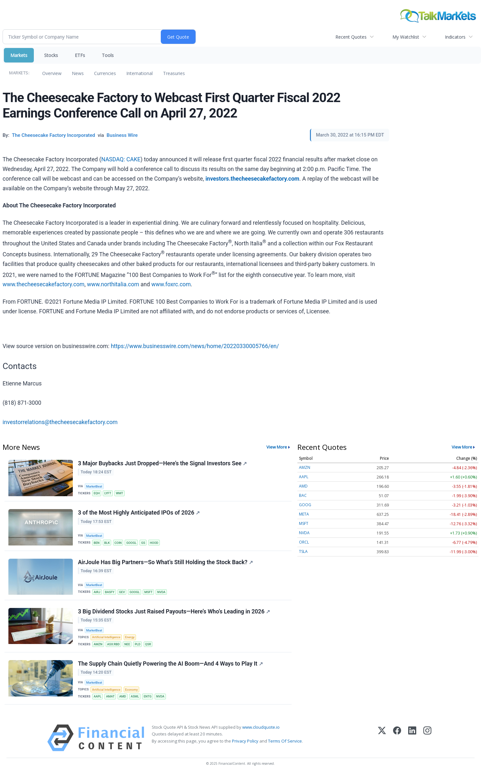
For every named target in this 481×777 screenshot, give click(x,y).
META (304, 514)
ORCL (304, 542)
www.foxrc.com (171, 284)
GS (143, 543)
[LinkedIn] (412, 739)
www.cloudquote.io (261, 728)
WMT (119, 493)
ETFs (80, 55)
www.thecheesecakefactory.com (43, 284)
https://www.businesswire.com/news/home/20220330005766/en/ (195, 346)
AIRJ (97, 592)
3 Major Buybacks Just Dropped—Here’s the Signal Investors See (162, 463)
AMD (123, 697)
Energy (130, 638)
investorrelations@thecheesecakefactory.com (60, 422)
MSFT (149, 592)
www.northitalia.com (113, 284)
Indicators (455, 37)
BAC (303, 495)
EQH (97, 493)
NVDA (162, 592)
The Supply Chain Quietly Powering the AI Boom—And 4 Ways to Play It (170, 664)
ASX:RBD (113, 645)
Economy (131, 690)
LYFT (108, 493)
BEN (97, 543)
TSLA (303, 551)
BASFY (109, 592)
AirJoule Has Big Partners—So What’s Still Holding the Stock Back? (165, 562)
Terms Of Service (285, 741)
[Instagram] (427, 739)
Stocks (51, 55)
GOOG (305, 504)
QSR (148, 645)
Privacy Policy (245, 741)
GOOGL (132, 543)
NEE (127, 645)
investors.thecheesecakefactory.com (252, 178)
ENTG (148, 697)
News (78, 73)
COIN (118, 543)
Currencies (105, 73)
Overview (52, 73)
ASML (135, 697)
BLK (107, 543)
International (139, 73)
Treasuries (174, 73)
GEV (122, 592)
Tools (108, 55)
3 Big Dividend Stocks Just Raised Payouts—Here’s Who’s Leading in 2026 (174, 612)
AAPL (97, 697)
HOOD (154, 543)
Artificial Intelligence (106, 638)
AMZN (98, 645)
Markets (18, 55)
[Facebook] (397, 739)
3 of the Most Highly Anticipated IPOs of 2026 (139, 513)
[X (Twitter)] (382, 739)
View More (276, 447)
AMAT (110, 697)
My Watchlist (405, 37)
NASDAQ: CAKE (120, 159)
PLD (138, 645)
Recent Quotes (351, 37)
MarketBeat (94, 486)
